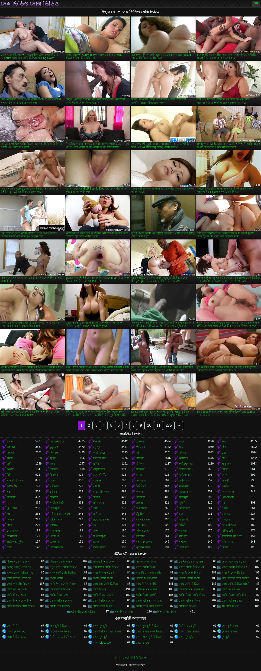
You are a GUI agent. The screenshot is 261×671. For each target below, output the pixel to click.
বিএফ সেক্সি (56, 578)
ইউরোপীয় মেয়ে (58, 441)
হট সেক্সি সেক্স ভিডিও (83, 611)
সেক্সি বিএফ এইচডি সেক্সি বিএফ (193, 589)
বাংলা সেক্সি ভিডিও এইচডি (193, 567)
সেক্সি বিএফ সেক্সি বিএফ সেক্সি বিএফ (21, 600)
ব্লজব (10, 441)
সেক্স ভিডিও (142, 642)
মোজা (225, 547)
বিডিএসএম (56, 519)
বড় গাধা (183, 530)
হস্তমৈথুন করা (186, 463)
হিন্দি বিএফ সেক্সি (123, 611)
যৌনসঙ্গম (12, 536)
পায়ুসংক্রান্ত (99, 469)
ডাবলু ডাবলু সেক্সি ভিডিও (21, 567)
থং (223, 502)
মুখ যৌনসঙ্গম (143, 519)
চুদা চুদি (225, 637)
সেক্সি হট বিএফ (187, 606)
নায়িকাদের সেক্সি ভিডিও (106, 567)
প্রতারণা (54, 536)
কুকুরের (54, 447)
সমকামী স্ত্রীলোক (15, 480)
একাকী (225, 480)
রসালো (226, 519)
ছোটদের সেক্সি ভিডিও (191, 561)
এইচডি (183, 452)
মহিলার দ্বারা (99, 458)
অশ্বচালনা (12, 447)
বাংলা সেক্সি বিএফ (146, 567)
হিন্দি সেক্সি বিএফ (166, 611)
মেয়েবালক (13, 530)
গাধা (181, 441)
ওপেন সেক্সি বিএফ (146, 561)
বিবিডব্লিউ (227, 530)
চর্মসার (53, 491)
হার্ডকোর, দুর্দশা (15, 541)
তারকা (139, 502)
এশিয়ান (97, 463)
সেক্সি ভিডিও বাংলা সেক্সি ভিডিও (150, 600)
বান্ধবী (96, 486)
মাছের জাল (99, 547)
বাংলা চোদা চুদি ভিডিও (148, 637)
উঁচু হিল (140, 514)
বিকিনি (182, 525)
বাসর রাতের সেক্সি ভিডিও (21, 578)
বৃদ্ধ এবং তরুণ (144, 541)
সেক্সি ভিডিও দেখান (104, 600)
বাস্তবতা (226, 514)
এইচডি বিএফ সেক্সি (103, 561)
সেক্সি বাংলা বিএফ (60, 589)
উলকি (225, 486)
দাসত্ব (10, 525)
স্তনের (96, 541)
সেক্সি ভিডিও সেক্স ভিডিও (21, 606)
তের (224, 452)
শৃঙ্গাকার (54, 469)
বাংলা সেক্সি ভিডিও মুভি (20, 572)
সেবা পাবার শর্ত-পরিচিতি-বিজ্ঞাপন (130, 657)
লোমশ (53, 480)
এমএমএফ (98, 502)
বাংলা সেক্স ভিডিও (189, 631)
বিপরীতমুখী (99, 536)
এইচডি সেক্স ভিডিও (61, 631)
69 (8, 514)
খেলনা (10, 469)
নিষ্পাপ (54, 452)
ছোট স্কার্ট (184, 547)
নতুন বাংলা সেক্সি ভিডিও (63, 567)
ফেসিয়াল (184, 480)
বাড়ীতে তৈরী (57, 502)
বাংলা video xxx (102, 642)
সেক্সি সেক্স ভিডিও (60, 606)
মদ (94, 525)
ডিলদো (54, 497)
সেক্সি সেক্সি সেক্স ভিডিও (149, 606)
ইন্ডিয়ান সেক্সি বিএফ (61, 561)
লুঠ (137, 452)
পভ (9, 491)
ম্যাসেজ (54, 525)
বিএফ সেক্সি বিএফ (103, 578)
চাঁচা (224, 447)
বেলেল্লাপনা (56, 547)
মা (8, 502)
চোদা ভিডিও (13, 626)
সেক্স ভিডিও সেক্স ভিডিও (150, 631)
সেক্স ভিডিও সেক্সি (146, 584)
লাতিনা (97, 514)
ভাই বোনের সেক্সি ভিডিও (236, 578)
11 (158, 425)
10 (149, 425)
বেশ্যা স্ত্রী (140, 497)
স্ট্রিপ (224, 458)
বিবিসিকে (141, 486)
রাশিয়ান (140, 536)
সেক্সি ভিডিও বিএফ (189, 600)
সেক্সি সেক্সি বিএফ (103, 606)
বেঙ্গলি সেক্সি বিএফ (189, 578)
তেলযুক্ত (55, 508)
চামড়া (225, 469)
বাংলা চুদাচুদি (100, 626)
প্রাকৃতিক (226, 463)
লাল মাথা (184, 486)
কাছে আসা (228, 491)
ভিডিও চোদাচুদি (187, 626)
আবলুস (183, 497)
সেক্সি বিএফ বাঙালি (147, 595)
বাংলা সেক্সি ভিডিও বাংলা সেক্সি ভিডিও (236, 567)
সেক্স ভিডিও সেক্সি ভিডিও (29, 4)
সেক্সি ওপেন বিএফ (17, 589)
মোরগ (96, 497)
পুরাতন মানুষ (143, 547)
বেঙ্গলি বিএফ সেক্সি (146, 578)
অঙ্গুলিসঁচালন (101, 475)
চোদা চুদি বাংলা (230, 626)
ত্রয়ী (9, 463)
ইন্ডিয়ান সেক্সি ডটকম (18, 561)
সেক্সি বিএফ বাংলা (103, 595)
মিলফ (10, 458)
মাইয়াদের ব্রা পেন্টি (232, 536)
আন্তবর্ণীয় (12, 486)
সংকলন (140, 469)
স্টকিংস (140, 463)
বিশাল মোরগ (186, 469)
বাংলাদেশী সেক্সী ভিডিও (63, 572)
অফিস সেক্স (142, 530)
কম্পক (10, 519)
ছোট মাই (140, 447)
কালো (139, 475)
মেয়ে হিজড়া (228, 525)
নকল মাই (141, 525)
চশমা (95, 508)
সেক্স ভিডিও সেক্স (16, 637)
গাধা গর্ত (183, 519)
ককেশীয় (11, 497)
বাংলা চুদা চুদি (100, 637)
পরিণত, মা (228, 541)
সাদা (181, 447)
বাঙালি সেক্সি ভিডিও (233, 572)
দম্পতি (139, 491)
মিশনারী (11, 452)
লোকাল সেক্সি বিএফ (18, 584)
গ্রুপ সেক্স (12, 508)
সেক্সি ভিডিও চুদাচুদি (61, 600)
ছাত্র (181, 514)
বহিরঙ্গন (54, 486)
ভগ (224, 441)
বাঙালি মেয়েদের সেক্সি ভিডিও (150, 572)
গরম (52, 463)
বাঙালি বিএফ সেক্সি (104, 572)
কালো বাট (184, 508)
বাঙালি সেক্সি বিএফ (190, 572)
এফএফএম (228, 497)
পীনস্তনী (97, 441)
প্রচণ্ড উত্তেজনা (101, 519)
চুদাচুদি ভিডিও (229, 631)
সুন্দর (53, 458)
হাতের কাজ (185, 491)
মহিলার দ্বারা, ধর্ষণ (60, 514)
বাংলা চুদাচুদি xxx (16, 631)
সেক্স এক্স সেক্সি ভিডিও (105, 584)
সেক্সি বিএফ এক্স (231, 589)
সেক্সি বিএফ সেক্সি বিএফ (192, 595)
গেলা (225, 508)
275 (169, 425)
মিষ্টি (9, 475)
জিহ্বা (96, 530)
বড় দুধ (96, 447)
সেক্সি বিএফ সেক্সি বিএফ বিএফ (236, 595)
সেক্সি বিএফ (99, 589)
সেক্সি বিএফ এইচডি (147, 589)
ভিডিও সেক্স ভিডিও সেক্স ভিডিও (64, 637)
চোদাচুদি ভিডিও (58, 626)
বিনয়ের (54, 475)
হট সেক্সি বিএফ (230, 606)
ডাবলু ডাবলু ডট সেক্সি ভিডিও (236, 561)
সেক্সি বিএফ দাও (59, 595)
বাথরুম (183, 541)
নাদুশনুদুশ (55, 530)
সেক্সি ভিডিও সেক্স (232, 600)
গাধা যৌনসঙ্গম (101, 491)
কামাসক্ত (183, 458)
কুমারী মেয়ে (99, 452)
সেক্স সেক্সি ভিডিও (189, 584)
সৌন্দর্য (140, 458)
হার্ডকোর (140, 441)
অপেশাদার (141, 480)
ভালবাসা (55, 541)
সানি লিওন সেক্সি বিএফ (63, 584)
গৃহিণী (182, 502)
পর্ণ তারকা (184, 475)
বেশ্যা (225, 475)
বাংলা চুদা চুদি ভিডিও (147, 626)
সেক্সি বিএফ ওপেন (17, 595)
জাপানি (97, 480)
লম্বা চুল (183, 536)
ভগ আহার (142, 508)
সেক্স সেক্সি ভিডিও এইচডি (236, 584)
